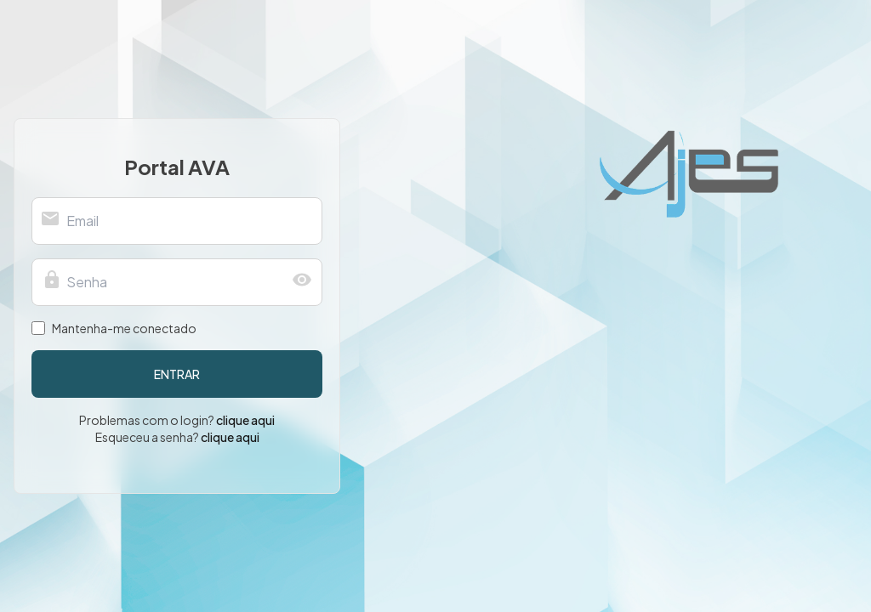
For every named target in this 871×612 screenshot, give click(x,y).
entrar (177, 374)
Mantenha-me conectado (124, 328)
